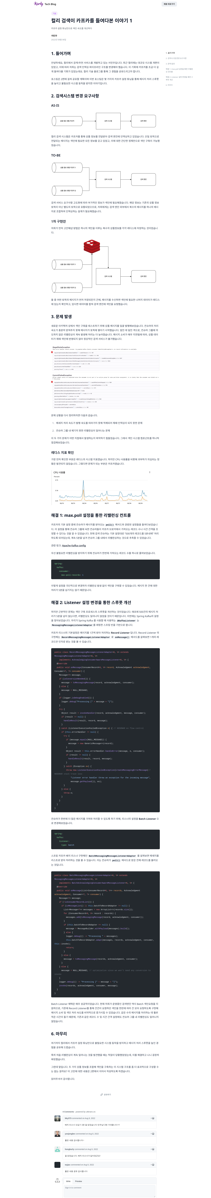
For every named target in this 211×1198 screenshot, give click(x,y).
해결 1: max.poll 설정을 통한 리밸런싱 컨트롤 (179, 70)
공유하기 (105, 1094)
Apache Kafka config (74, 545)
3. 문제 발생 (170, 63)
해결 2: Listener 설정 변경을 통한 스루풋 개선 (179, 78)
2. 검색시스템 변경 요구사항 (176, 58)
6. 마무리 (169, 85)
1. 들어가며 (170, 53)
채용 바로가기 (169, 4)
